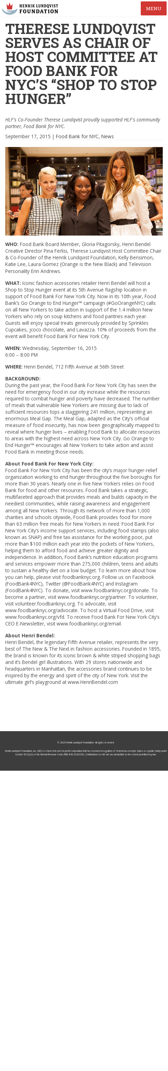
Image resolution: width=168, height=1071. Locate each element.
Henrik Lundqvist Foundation (80, 742)
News (107, 136)
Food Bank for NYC (77, 136)
